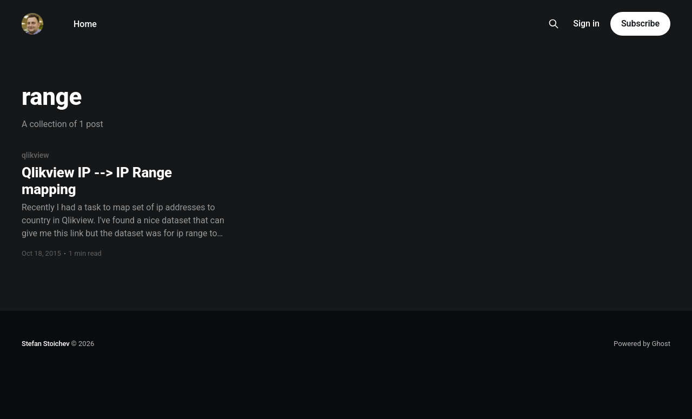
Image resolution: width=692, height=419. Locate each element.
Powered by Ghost (642, 344)
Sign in (586, 23)
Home (85, 24)
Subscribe (640, 23)
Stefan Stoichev (45, 344)
